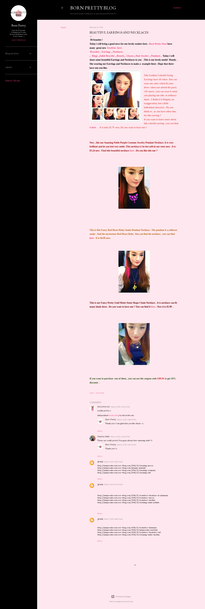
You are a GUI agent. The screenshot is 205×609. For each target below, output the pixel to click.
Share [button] (63, 27)
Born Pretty (110, 419)
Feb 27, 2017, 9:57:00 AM (113, 484)
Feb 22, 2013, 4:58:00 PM (126, 420)
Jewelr (115, 48)
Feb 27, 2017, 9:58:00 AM (113, 519)
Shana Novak (128, 601)
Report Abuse (12, 80)
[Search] (177, 8)
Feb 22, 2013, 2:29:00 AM (120, 407)
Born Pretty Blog (93, 8)
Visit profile (19, 40)
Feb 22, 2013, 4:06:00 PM (120, 437)
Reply (99, 431)
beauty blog (114, 415)
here (94, 127)
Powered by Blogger (121, 596)
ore (165, 44)
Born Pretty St (156, 44)
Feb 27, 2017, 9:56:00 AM (113, 462)
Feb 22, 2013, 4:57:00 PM (126, 445)
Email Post (100, 393)
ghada (100, 461)
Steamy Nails (103, 436)
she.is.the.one (103, 407)
